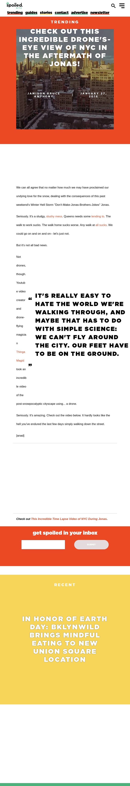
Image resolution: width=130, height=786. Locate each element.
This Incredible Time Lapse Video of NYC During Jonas (69, 519)
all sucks (101, 225)
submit (91, 544)
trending (65, 22)
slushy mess (54, 216)
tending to (97, 216)
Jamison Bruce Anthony (43, 95)
